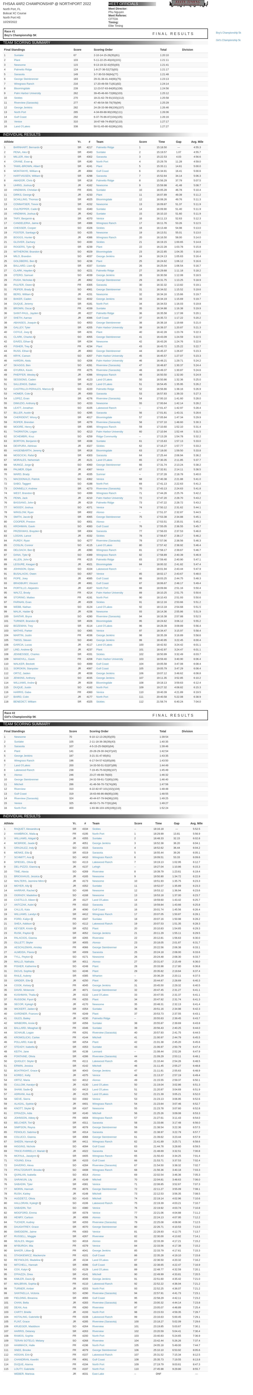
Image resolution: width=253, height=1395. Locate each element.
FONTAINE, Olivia (24, 1056)
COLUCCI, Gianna (25, 1136)
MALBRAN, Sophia (25, 1283)
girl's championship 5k (228, 40)
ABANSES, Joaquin (24, 322)
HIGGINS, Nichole (24, 1146)
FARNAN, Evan (22, 602)
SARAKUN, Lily (23, 1179)
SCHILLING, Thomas (25, 199)
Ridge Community (106, 436)
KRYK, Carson (21, 355)
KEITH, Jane (21, 1051)
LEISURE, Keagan (24, 564)
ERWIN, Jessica (23, 1065)
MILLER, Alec (21, 156)
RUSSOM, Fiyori (23, 999)
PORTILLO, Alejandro (26, 588)
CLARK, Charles (22, 336)
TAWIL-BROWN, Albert (26, 166)
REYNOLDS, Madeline (27, 1259)
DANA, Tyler (20, 554)
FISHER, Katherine (25, 966)
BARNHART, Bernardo (26, 147)
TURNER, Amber (24, 1288)
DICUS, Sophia (23, 971)
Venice (18, 121)
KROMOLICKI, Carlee (26, 1037)
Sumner (100, 474)
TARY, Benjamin (22, 218)
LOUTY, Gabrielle (24, 1368)
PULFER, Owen (22, 284)
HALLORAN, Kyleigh (26, 1203)
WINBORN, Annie (24, 1023)
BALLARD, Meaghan (26, 1027)
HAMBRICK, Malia (24, 833)
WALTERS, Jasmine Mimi (29, 880)
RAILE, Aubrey (22, 975)
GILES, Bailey (22, 1018)
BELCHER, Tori (23, 1122)
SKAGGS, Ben (21, 365)
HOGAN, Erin (22, 1354)
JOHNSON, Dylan (23, 568)
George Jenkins (23, 107)
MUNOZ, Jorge (22, 464)
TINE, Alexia (21, 871)
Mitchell (18, 784)
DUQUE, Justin (22, 687)
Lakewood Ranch (106, 407)
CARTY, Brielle (22, 1312)
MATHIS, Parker (22, 630)
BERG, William (22, 294)
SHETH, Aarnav (22, 317)
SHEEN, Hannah (24, 1141)
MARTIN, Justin (22, 635)
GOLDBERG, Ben (23, 261)
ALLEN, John (21, 559)
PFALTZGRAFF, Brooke (28, 1169)
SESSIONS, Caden (24, 379)
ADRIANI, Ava (22, 1094)
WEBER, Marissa (24, 1373)
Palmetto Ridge (23, 69)
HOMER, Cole (21, 393)
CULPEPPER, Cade (25, 209)
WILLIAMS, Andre (23, 682)
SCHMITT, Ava (22, 857)
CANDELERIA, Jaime (25, 223)
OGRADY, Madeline (25, 895)
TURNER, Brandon (24, 621)
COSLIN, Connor (23, 545)
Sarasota (19, 74)
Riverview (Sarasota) (26, 102)
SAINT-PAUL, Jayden (25, 313)
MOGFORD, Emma (25, 1212)
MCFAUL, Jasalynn (25, 1155)
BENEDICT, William (24, 701)
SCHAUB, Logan (24, 1032)
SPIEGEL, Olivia (23, 862)
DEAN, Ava (20, 1307)
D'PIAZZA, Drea (23, 1274)
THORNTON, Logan (25, 431)
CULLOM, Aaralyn (24, 1084)
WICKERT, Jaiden (24, 1008)
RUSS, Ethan (21, 350)
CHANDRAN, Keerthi (26, 1359)
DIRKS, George (22, 194)
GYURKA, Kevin (22, 370)
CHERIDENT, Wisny (25, 417)
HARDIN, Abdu (22, 360)
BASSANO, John (23, 502)
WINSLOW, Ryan (23, 512)
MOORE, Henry (22, 426)
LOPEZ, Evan (21, 398)
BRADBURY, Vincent (25, 583)
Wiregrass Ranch (24, 83)
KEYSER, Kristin (23, 928)
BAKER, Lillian (22, 1250)
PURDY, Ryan (21, 540)
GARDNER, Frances (26, 1013)
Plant (17, 60)
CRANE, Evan (21, 161)
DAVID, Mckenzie (24, 989)
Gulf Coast (20, 116)
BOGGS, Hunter (22, 237)
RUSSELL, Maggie (25, 1236)
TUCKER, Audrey (24, 1222)
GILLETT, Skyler (23, 942)
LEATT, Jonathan (23, 407)
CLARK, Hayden (22, 270)
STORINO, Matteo (24, 597)
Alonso (100, 512)
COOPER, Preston (24, 521)
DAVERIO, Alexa (23, 1165)
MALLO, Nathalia (24, 961)
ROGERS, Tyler (22, 246)
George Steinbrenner (26, 78)
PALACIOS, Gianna (25, 937)
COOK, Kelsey (22, 985)
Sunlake (18, 55)
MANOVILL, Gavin (24, 659)
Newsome (20, 64)
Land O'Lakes (22, 126)
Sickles (18, 97)
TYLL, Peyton (22, 956)
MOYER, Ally (21, 885)
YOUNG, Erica (22, 1160)
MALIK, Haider (21, 611)
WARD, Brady (21, 474)
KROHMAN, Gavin (24, 526)
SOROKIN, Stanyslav (25, 668)
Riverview (19, 788)
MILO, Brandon (22, 256)
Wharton (97, 975)
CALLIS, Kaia (22, 909)
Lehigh (96, 866)
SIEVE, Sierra (22, 1098)
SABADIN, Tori (22, 1207)
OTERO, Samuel (23, 275)
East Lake (98, 1373)
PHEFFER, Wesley (24, 374)
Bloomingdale (22, 88)
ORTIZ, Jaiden (21, 673)
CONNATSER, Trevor (25, 204)
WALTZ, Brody (21, 592)
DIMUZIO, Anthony (24, 403)
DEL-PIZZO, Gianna (25, 866)
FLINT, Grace (21, 1321)
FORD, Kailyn (22, 918)
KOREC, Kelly (22, 1075)
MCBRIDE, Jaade (24, 843)
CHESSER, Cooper (24, 227)
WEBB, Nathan (22, 606)
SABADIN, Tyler (23, 1184)
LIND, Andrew (21, 649)
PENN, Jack (20, 497)
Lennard (97, 1051)
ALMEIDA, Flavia (24, 952)
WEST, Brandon (22, 493)
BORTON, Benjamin (25, 441)
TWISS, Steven (22, 640)
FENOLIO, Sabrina (25, 1132)
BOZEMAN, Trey (23, 625)
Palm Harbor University (27, 93)
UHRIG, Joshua (22, 185)
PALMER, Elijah (22, 469)
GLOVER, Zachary (24, 241)
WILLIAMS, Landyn (25, 914)
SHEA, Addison (23, 923)
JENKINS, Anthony (24, 677)
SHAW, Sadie (22, 1089)
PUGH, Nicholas (22, 279)
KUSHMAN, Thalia (24, 994)
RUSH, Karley (22, 1193)
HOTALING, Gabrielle (26, 1316)
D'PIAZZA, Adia (23, 1113)
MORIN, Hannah (23, 1189)
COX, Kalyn (21, 1269)
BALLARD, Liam (22, 265)
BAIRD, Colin (21, 696)
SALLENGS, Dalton (24, 384)
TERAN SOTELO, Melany (29, 1340)
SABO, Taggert (22, 483)
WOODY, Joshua (23, 507)
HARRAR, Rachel (24, 890)
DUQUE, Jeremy (23, 303)
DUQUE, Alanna (23, 1364)
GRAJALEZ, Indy (24, 847)
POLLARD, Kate (23, 1042)
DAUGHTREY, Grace (26, 1226)
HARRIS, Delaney (24, 1331)
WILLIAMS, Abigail (25, 838)
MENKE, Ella (21, 852)
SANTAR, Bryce (22, 616)
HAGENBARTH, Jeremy (27, 450)
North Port (20, 112)
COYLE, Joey (21, 332)
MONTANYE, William (25, 171)
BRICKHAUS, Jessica (26, 876)
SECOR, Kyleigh (23, 1004)
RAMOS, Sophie (23, 1335)
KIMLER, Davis (23, 1278)
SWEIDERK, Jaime (25, 1231)
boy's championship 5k (228, 32)
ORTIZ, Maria (22, 1080)
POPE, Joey (20, 578)
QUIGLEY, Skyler (24, 1061)
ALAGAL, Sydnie (24, 1103)
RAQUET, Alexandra (26, 828)
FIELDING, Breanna (25, 1297)
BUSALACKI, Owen (24, 573)
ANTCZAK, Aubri (24, 904)
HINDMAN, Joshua (24, 213)
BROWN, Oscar (22, 308)
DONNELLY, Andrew (25, 488)
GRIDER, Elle (22, 980)
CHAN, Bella (21, 1302)
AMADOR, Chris (22, 180)
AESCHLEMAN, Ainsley (28, 947)
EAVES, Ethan (21, 341)
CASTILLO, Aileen (24, 899)
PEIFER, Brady (22, 289)
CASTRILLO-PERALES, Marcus (32, 388)
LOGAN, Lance (22, 535)
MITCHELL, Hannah (25, 1264)
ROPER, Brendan (23, 422)
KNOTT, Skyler (22, 1108)
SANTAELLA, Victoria (26, 1293)
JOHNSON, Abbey (24, 1117)
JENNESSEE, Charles (26, 654)
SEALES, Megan (24, 1241)
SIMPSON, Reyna (24, 1127)
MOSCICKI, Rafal (23, 455)
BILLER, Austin (22, 412)
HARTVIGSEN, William (26, 175)
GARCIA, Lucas (22, 644)
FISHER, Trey (21, 346)
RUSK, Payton (22, 933)
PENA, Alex (20, 152)
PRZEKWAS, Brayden (26, 531)
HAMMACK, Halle (24, 1345)
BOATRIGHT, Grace (25, 1070)
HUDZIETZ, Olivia (24, 1198)
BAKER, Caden (22, 298)
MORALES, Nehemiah (26, 459)
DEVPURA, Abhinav (25, 445)
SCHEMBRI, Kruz (23, 436)
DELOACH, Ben (22, 550)
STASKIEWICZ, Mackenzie (30, 1255)
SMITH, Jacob (21, 516)
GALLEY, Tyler (21, 327)
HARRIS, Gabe (22, 692)
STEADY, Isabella (24, 1046)
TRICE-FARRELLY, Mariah (29, 1151)
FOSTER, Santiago (24, 232)
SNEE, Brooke (22, 1350)
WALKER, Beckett (23, 663)
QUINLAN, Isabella (25, 1174)
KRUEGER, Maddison (27, 1326)
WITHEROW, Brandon (26, 251)
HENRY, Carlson (23, 1217)
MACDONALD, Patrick (26, 479)
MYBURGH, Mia (23, 1245)
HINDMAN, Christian (25, 189)
